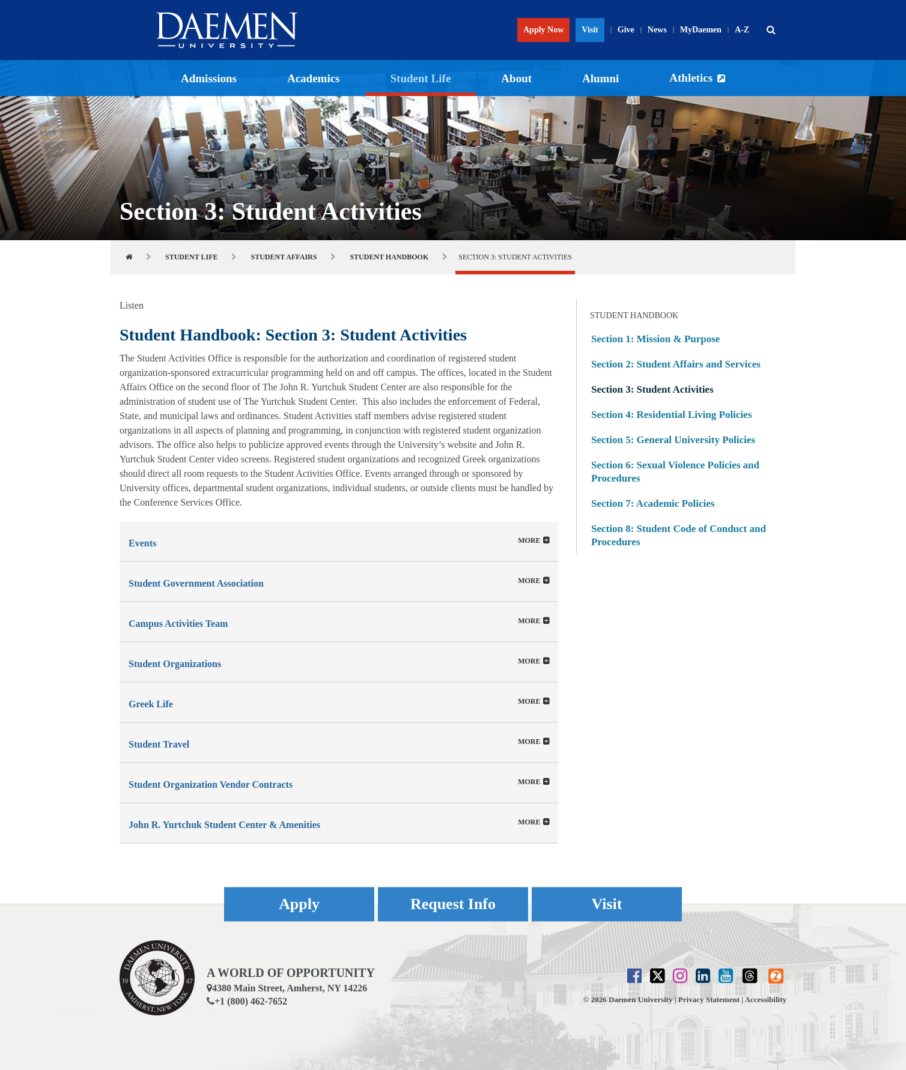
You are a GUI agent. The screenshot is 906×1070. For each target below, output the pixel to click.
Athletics (691, 77)
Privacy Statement (709, 999)
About (516, 78)
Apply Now (543, 29)
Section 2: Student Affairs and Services (676, 364)
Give (626, 29)
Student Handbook (389, 257)
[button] (771, 30)
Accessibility (765, 999)
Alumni (600, 78)
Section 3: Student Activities (652, 389)
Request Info (453, 904)
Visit (590, 29)
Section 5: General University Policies (673, 440)
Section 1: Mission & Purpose (655, 339)
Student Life (421, 78)
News (657, 29)
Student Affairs (284, 257)
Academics (313, 78)
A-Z (742, 29)
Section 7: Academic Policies (652, 503)
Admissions (209, 78)
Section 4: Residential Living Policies (671, 414)
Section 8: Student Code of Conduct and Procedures (678, 535)
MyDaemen (701, 29)
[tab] (339, 541)
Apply (299, 904)
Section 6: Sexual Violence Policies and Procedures (675, 471)
